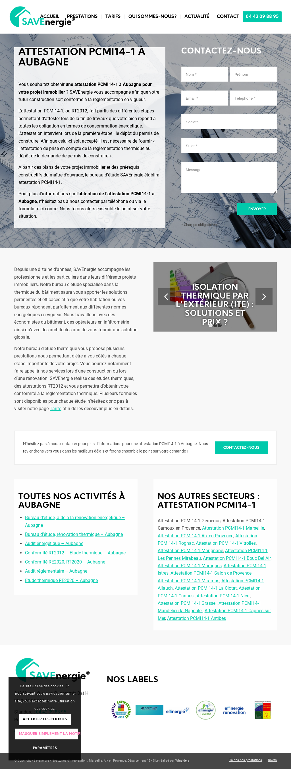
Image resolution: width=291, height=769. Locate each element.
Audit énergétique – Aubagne (54, 543)
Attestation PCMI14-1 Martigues (190, 565)
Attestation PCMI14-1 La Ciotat (206, 588)
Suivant (264, 296)
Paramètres (45, 748)
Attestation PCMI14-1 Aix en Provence (195, 535)
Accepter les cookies (45, 719)
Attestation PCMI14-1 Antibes (196, 618)
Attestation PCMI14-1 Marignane (190, 550)
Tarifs (55, 408)
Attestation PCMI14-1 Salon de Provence (211, 573)
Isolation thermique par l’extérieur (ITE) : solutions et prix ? (215, 305)
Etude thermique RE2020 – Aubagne (61, 580)
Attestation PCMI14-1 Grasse (187, 603)
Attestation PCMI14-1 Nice (223, 596)
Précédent (166, 296)
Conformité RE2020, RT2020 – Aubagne (65, 562)
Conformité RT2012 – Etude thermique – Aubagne (75, 553)
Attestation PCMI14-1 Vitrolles (226, 543)
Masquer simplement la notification (48, 734)
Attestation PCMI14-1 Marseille (233, 528)
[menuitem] (49, 17)
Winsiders (182, 760)
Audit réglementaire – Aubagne (56, 571)
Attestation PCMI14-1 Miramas (188, 580)
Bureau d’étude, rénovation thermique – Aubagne (74, 534)
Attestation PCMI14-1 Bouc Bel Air (237, 558)
